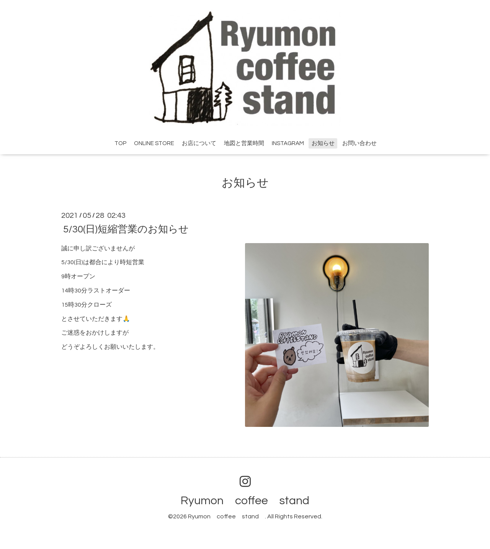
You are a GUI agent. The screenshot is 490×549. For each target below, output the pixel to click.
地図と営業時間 (244, 143)
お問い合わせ (359, 143)
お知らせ (323, 143)
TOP (120, 143)
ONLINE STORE (154, 143)
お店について (199, 143)
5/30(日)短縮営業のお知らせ (126, 229)
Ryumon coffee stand (251, 501)
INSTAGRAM (288, 143)
